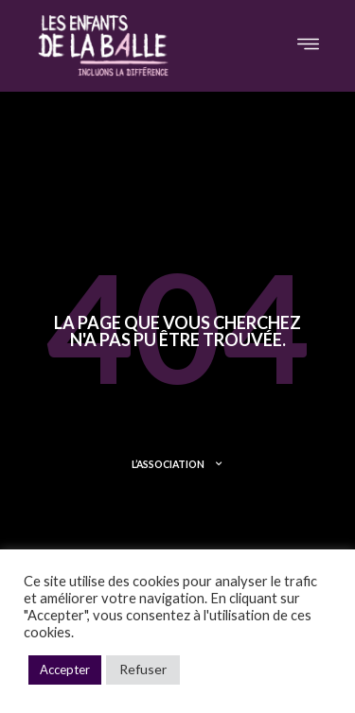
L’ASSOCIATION (177, 464)
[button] (308, 45)
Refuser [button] (143, 669)
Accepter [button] (65, 669)
